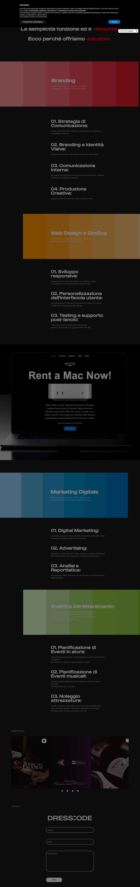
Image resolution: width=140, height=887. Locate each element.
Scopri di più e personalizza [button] (32, 22)
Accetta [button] (114, 22)
